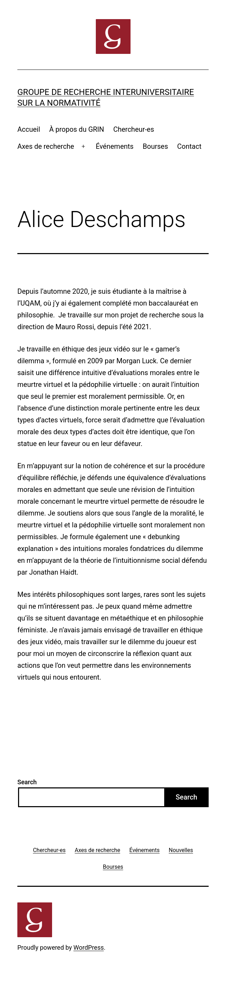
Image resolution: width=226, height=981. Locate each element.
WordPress (89, 947)
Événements (115, 146)
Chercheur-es (133, 129)
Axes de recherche (45, 146)
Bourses (155, 146)
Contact (189, 146)
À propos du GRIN (76, 129)
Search (27, 782)
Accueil (28, 129)
